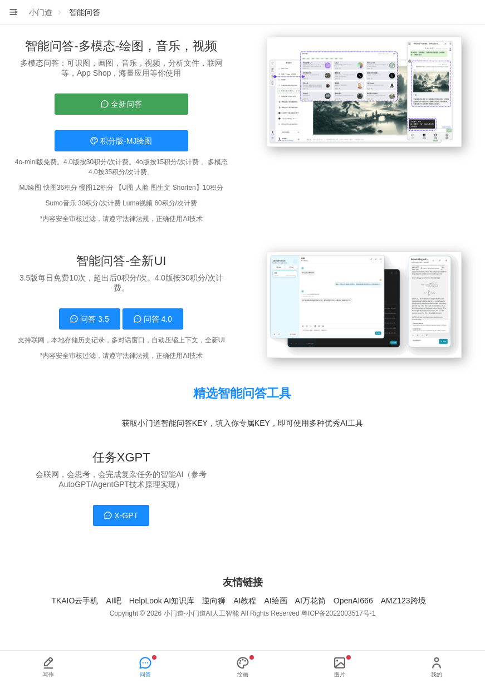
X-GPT (121, 515)
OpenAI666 (353, 600)
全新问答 (121, 104)
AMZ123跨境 (403, 600)
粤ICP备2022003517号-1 (338, 613)
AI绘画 (275, 600)
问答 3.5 (89, 319)
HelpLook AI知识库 (162, 600)
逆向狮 (214, 600)
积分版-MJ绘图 (121, 140)
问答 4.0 (153, 319)
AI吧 (113, 600)
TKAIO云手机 (74, 600)
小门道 (40, 12)
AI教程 (244, 600)
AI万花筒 (310, 600)
